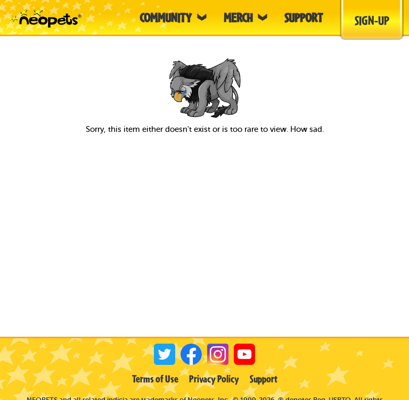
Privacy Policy (214, 378)
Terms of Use (155, 378)
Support (263, 378)
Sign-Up (372, 20)
